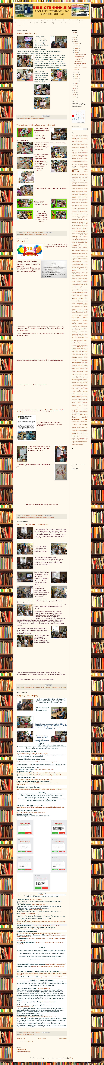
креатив (86, 303)
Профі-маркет (68, 23)
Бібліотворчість (58, 20)
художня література (81, 427)
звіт (81, 273)
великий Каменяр (84, 183)
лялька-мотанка (80, 314)
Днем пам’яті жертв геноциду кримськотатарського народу (80, 260)
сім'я (84, 379)
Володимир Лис (75, 199)
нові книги (79, 349)
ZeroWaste (74, 444)
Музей (79, 343)
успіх (78, 407)
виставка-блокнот (79, 188)
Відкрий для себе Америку (27, 696)
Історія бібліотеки (79, 23)
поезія (79, 365)
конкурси (78, 300)
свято (37, 517)
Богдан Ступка (85, 177)
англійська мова (84, 161)
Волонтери (81, 199)
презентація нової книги (78, 370)
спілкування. (74, 382)
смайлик (78, 380)
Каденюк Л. (82, 286)
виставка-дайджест (79, 189)
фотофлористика (84, 414)
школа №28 (75, 433)
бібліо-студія (83, 166)
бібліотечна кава (75, 174)
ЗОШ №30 (78, 276)
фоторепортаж (84, 412)
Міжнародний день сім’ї (77, 335)
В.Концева (86, 180)
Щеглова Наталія (84, 433)
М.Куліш (81, 315)
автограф (77, 161)
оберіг (80, 351)
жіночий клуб (76, 269)
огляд (83, 351)
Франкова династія (75, 416)
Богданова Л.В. (75, 179)
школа (86, 432)
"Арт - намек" (75, 135)
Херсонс (85, 416)
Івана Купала (80, 279)
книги (79, 297)
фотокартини (79, 412)
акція (80, 161)
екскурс (86, 265)
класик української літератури (78, 293)
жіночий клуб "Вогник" (31, 517)
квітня (76, 76)
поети (82, 365)
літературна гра (83, 311)
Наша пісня (74, 346)
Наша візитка (19, 25)
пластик (73, 363)
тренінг (76, 399)
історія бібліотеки (76, 284)
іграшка (86, 279)
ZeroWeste (78, 444)
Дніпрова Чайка (75, 262)
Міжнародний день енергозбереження (80, 326)
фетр (82, 409)
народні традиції (84, 345)
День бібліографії (83, 223)
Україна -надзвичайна (83, 402)
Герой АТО (79, 216)
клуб (81, 295)
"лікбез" (78, 138)
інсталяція (79, 281)
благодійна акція (77, 177)
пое (76, 365)
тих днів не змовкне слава (77, 397)
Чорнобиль (78, 430)
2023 (74, 35)
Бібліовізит (74, 167)
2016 (74, 92)
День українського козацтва (78, 250)
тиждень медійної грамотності (81, 394)
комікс (73, 300)
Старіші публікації (62, 1038)
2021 (74, 39)
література (75, 311)
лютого (76, 81)
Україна (73, 402)
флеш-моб (80, 411)
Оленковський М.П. (80, 354)
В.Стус (79, 182)
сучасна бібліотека (80, 383)
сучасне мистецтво (84, 385)
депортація (82, 254)
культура (79, 306)
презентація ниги (84, 368)
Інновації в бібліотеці (36, 23)
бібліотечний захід (83, 176)
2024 (74, 32)
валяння (82, 182)
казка (87, 286)
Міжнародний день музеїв (77, 328)
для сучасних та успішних (80, 257)
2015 (74, 94)
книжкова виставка (77, 298)
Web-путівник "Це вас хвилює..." (53, 23)
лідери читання (78, 307)
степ (81, 382)
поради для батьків (80, 366)
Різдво (73, 374)
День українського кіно (82, 248)
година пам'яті (76, 217)
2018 (74, 88)
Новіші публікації (21, 1038)
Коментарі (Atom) (28, 1041)
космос (86, 301)
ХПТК (86, 425)
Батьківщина (80, 164)
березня (77, 78)
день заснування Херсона (81, 233)
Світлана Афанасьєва (83, 377)
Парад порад (78, 360)
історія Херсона (76, 286)
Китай (76, 292)
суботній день (74, 383)
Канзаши (73, 287)
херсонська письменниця (80, 417)
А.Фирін (73, 161)
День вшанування (78, 226)
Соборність (83, 380)
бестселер (22, 118)
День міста (77, 239)
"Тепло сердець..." (84, 138)
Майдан (85, 315)
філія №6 (34, 118)
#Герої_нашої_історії (76, 142)
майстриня (28, 234)
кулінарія (76, 306)
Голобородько (85, 217)
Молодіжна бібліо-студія (44, 20)
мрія (76, 343)
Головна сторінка (20, 20)
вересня (77, 48)
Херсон (82, 416)
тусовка (86, 399)
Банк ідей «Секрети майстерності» (74, 20)
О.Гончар (76, 351)
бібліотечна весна (84, 173)
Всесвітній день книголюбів (81, 205)
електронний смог (80, 267)
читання (74, 430)
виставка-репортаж (79, 191)
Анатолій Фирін (50, 410)
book (82, 441)
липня (76, 52)
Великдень (77, 183)
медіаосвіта (85, 320)
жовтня (76, 46)
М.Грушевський (75, 315)
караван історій (84, 287)
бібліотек (86, 169)
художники (74, 427)
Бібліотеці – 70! (23, 241)
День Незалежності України (78, 241)
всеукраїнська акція (75, 211)
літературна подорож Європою (77, 312)
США (32, 1034)
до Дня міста (80, 262)
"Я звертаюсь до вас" (80, 139)
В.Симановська (75, 182)
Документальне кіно (76, 264)
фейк (77, 409)
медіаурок (29, 1034)
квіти (84, 289)
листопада (77, 43)
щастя (79, 433)
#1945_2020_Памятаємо (77, 141)
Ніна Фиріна (60, 410)
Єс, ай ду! (76, 69)
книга (73, 297)
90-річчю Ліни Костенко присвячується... (33, 524)
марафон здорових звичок (78, 318)
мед (87, 318)
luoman (61, 1058)
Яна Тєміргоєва (51, 517)
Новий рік (80, 346)
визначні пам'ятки (79, 186)
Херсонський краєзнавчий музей (81, 422)
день (86, 222)
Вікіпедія (81, 194)
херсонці (81, 425)
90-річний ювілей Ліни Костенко (27, 687)
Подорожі (73, 365)
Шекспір (82, 432)
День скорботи (81, 245)
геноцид (83, 214)
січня (76, 83)
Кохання (73, 303)
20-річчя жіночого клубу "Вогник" (79, 150)
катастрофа (77, 289)
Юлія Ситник (77, 436)
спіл (87, 380)
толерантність (84, 397)
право (77, 368)
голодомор (79, 219)
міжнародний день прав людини (80, 332)
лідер (73, 307)
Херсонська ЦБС (40, 118)
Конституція (85, 300)
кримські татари (75, 304)
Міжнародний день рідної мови (80, 334)
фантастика (74, 409)
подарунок (85, 363)
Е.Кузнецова (22, 517)
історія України (84, 284)
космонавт (80, 301)
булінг (80, 180)
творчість (80, 390)
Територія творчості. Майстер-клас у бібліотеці (36, 125)
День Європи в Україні (80, 231)
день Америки (23, 1034)
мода (82, 340)
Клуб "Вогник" (31, 20)
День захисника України (78, 234)
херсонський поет (76, 424)
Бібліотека (75, 171)
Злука (82, 275)
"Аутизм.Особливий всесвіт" (82, 136)
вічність (80, 197)
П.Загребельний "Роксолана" (77, 359)
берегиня (86, 164)
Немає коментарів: (39, 232)
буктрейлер (74, 180)
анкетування (74, 163)
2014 (74, 97)
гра (83, 219)
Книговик (85, 296)
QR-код (81, 442)
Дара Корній (79, 220)
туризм (79, 399)
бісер (73, 177)
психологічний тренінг (82, 371)
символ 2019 (79, 379)
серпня (76, 50)
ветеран (73, 186)
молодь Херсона (77, 342)
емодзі (86, 267)
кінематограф (80, 292)
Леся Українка (84, 306)
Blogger (72, 1058)
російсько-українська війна (81, 376)
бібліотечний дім (75, 176)
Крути (80, 304)
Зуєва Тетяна (84, 276)
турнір (82, 399)
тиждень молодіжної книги (80, 396)
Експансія (74, 267)
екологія (82, 265)
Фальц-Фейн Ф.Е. (83, 407)
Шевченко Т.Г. (77, 432)
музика (82, 343)
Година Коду (84, 216)
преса (86, 369)
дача (77, 222)
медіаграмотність (75, 320)
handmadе (45, 234)
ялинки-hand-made (81, 438)
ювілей (73, 435)
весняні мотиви (83, 185)
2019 (74, 86)
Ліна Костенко (83, 309)
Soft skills (85, 442)
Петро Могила (84, 362)
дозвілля (86, 262)
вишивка (76, 194)
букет (86, 179)
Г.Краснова (79, 214)
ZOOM (81, 444)
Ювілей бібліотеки (43, 517)
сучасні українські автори (50, 687)
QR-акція (78, 442)
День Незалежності (83, 239)
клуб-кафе (85, 295)
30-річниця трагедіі (78, 153)
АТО (72, 164)
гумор (86, 219)
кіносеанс (86, 292)
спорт (78, 382)
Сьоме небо (75, 388)
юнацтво (82, 436)
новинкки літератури (80, 348)
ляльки (86, 314)
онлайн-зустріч (83, 356)
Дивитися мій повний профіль (24, 1051)
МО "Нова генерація (76, 340)
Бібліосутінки (84, 167)
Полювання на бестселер (27, 33)
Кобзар (86, 298)
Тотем (73, 399)
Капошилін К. (78, 287)
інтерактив (85, 281)
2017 (74, 90)
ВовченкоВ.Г (85, 197)
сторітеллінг (85, 382)
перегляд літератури (76, 362)
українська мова (76, 405)
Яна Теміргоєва (21, 412)
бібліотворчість (75, 169)
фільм (77, 411)
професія (74, 371)
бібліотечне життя (83, 174)
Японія (79, 441)
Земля (79, 275)
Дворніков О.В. (82, 222)
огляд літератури (28, 118)
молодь (86, 340)
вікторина (85, 194)
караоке (73, 289)
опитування (74, 357)
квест (81, 289)
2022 (74, 37)
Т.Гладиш (81, 388)
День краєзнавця (80, 238)
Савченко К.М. (75, 377)
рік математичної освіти (79, 374)
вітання (77, 197)
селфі (75, 379)
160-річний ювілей (84, 149)
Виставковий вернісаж (22, 23)
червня (76, 72)
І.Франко (74, 278)
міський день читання (83, 338)
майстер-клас (23, 234)
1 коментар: (37, 116)
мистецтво (74, 323)
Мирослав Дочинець (83, 321)
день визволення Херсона (76, 225)
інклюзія (73, 281)
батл (75, 164)
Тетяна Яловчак (80, 393)
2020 (74, 41)
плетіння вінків (79, 363)
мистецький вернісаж (82, 323)
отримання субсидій (82, 357)
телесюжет (79, 391)
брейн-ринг (82, 179)
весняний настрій (76, 185)
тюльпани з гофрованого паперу (80, 400)
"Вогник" (74, 138)
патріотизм (84, 360)
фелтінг (79, 409)
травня (76, 74)
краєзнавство (80, 303)
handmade (74, 442)
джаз (84, 256)
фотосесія (74, 414)
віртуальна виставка (76, 196)
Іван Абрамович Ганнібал (81, 278)
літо (84, 312)
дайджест (73, 220)
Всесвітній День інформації (82, 202)
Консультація (74, 301)
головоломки (74, 219)
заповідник (79, 270)
